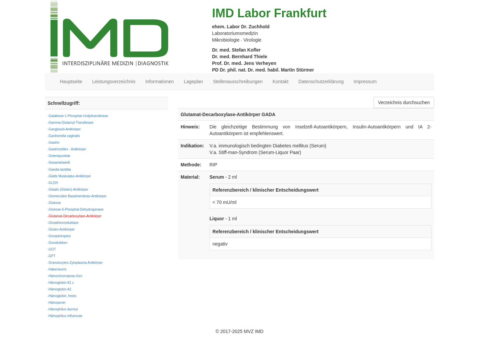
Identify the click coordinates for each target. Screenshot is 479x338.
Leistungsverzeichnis (113, 81)
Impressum (365, 81)
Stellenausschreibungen (237, 81)
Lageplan (193, 81)
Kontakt (280, 81)
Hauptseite (71, 81)
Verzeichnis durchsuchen (404, 102)
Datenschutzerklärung (321, 81)
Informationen (159, 81)
